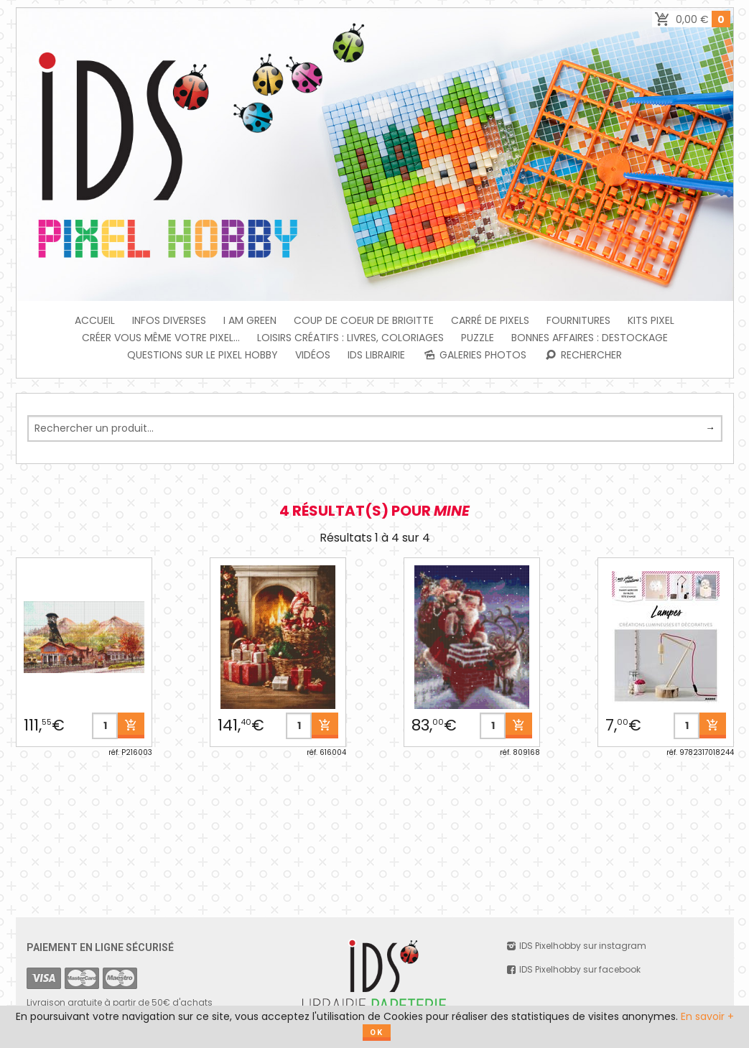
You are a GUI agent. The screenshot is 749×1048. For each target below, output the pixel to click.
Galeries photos (474, 355)
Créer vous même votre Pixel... (161, 337)
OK (376, 1032)
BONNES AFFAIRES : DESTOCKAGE (589, 337)
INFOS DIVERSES (169, 320)
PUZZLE (477, 337)
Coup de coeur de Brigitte (364, 320)
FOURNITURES (578, 320)
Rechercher (583, 355)
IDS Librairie (376, 355)
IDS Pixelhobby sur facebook (573, 969)
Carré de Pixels (490, 320)
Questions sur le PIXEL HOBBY (202, 355)
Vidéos (312, 355)
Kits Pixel (651, 320)
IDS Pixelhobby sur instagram (575, 946)
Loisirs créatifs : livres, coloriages (350, 337)
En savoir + (707, 1016)
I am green (249, 320)
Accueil (95, 320)
